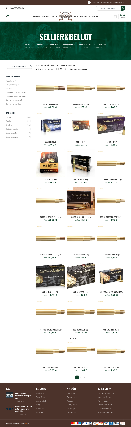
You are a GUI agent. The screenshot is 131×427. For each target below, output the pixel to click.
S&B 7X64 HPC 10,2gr (80, 367)
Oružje (8, 117)
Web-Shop (40, 397)
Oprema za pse (12, 137)
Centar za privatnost (106, 393)
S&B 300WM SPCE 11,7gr (111, 254)
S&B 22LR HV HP (111, 142)
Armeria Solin (41, 401)
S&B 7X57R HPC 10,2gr (111, 330)
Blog (38, 405)
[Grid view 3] (61, 69)
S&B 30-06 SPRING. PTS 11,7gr (50, 217)
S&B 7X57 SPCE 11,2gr (80, 330)
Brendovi (40, 409)
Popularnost (11, 81)
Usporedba (71, 412)
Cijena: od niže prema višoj (16, 92)
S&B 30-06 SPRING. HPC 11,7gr (111, 179)
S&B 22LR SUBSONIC (50, 179)
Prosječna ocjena (13, 85)
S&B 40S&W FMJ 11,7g (80, 292)
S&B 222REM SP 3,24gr (81, 104)
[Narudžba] (79, 69)
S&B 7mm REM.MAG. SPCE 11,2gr (51, 330)
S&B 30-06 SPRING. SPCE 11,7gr (111, 217)
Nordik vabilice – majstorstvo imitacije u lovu (23, 395)
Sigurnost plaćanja (105, 412)
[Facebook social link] (89, 2)
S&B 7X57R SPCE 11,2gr (50, 367)
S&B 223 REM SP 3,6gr (111, 104)
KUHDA (25, 423)
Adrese (70, 401)
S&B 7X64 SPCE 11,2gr (111, 367)
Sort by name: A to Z (14, 100)
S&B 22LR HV (80, 142)
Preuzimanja (72, 397)
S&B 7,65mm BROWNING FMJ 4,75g (111, 292)
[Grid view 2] (57, 69)
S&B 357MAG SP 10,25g (50, 292)
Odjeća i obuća (12, 129)
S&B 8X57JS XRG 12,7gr (50, 104)
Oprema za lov (12, 133)
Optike (8, 121)
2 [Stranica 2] (80, 377)
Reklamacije (103, 401)
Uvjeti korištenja (104, 397)
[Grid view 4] (65, 69)
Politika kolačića (104, 409)
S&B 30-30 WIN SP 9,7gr (80, 254)
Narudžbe (71, 393)
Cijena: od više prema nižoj (16, 96)
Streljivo (9, 125)
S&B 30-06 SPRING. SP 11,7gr (81, 217)
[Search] (110, 8)
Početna (40, 65)
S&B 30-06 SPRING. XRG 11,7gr (50, 254)
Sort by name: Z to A (14, 104)
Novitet (9, 89)
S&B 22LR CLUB (50, 142)
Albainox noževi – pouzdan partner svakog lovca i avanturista (24, 408)
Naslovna (40, 393)
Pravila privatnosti (105, 405)
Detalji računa (72, 405)
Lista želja (71, 409)
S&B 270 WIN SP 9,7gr (80, 179)
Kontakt (39, 412)
